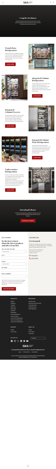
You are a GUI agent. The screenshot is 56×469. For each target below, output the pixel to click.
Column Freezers (14, 316)
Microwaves (13, 308)
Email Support (34, 255)
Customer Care (32, 301)
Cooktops (13, 305)
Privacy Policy (26, 352)
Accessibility (34, 352)
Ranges (12, 301)
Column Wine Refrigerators (17, 318)
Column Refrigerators (15, 314)
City (3, 255)
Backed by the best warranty (35, 303)
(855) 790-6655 (34, 258)
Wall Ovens (13, 307)
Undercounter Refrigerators (17, 321)
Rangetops (13, 303)
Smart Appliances (32, 308)
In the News (31, 333)
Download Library (32, 307)
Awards (30, 329)
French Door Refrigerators (16, 320)
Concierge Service (33, 305)
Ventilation (13, 310)
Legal (20, 352)
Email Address (6, 273)
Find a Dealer (14, 331)
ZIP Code (4, 267)
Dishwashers (13, 312)
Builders (12, 329)
